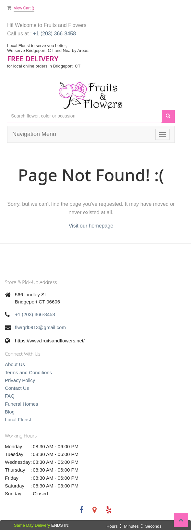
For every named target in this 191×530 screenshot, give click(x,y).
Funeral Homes (21, 404)
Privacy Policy (20, 380)
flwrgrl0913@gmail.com (40, 327)
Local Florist (18, 419)
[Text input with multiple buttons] (84, 116)
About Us (15, 364)
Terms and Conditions (28, 372)
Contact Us (17, 388)
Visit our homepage (91, 225)
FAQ (10, 396)
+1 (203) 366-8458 (54, 33)
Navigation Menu (34, 134)
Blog (10, 411)
